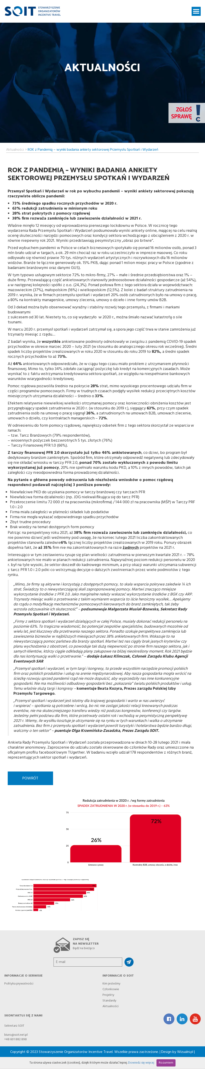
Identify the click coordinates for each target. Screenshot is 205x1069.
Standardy (109, 1000)
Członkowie (110, 989)
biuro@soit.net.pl (16, 1035)
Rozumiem (166, 1062)
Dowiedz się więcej (141, 1062)
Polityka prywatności (18, 983)
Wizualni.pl (185, 1052)
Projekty (108, 994)
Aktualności (15, 149)
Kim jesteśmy (111, 983)
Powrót (30, 778)
